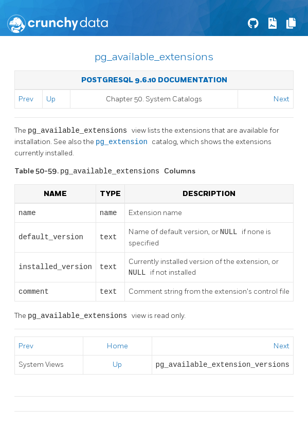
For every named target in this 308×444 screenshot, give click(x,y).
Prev (26, 99)
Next (281, 99)
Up (51, 99)
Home (117, 346)
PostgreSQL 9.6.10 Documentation (154, 80)
